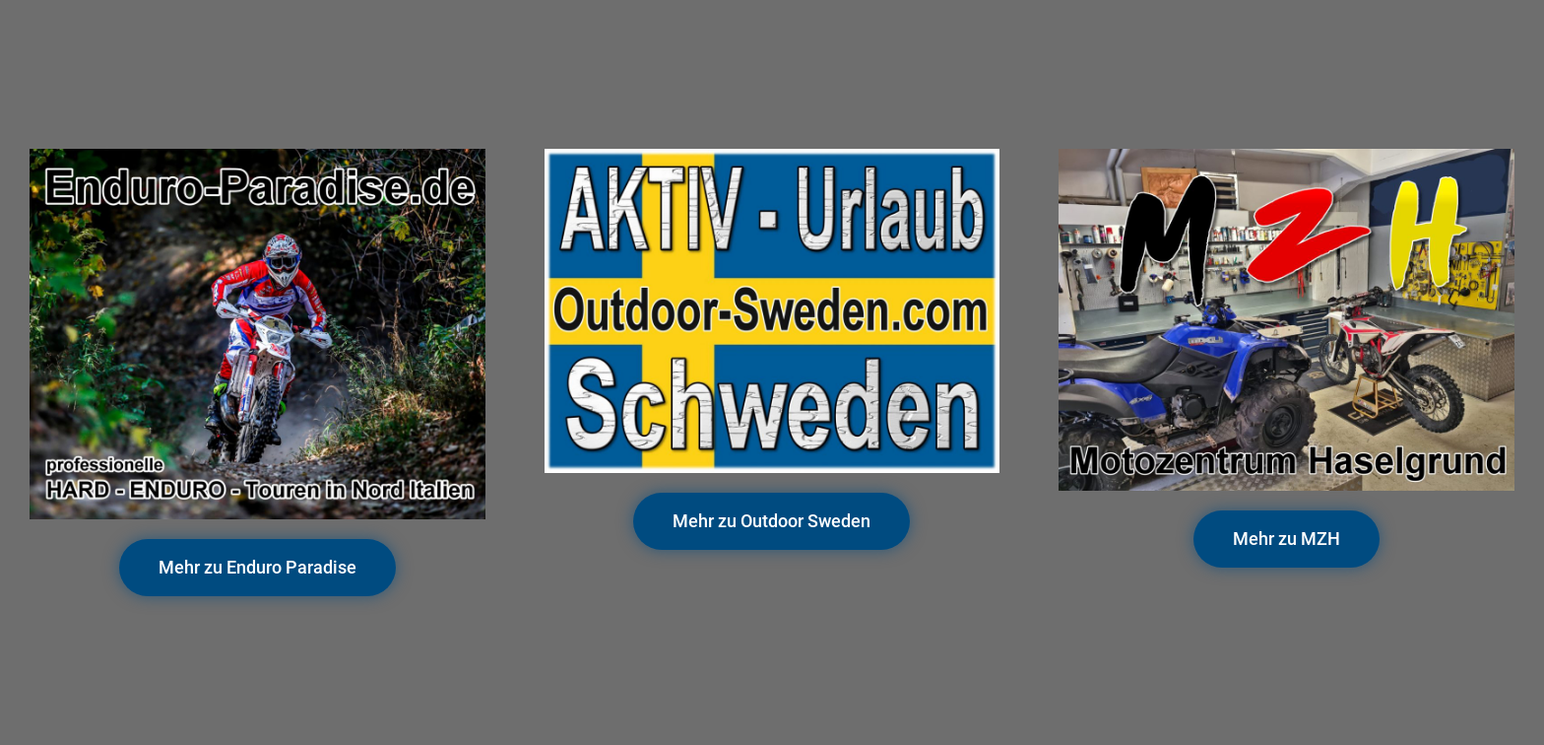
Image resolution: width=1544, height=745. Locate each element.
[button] (257, 567)
